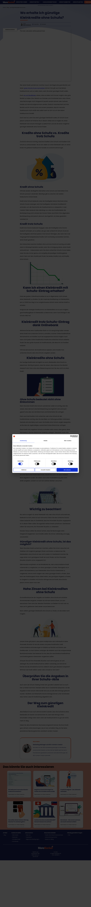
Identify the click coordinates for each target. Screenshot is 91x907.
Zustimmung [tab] (23, 440)
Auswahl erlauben (45, 469)
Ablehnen (23, 469)
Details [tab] (45, 440)
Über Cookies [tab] (67, 440)
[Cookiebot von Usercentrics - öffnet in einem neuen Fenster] (71, 436)
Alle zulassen (67, 469)
